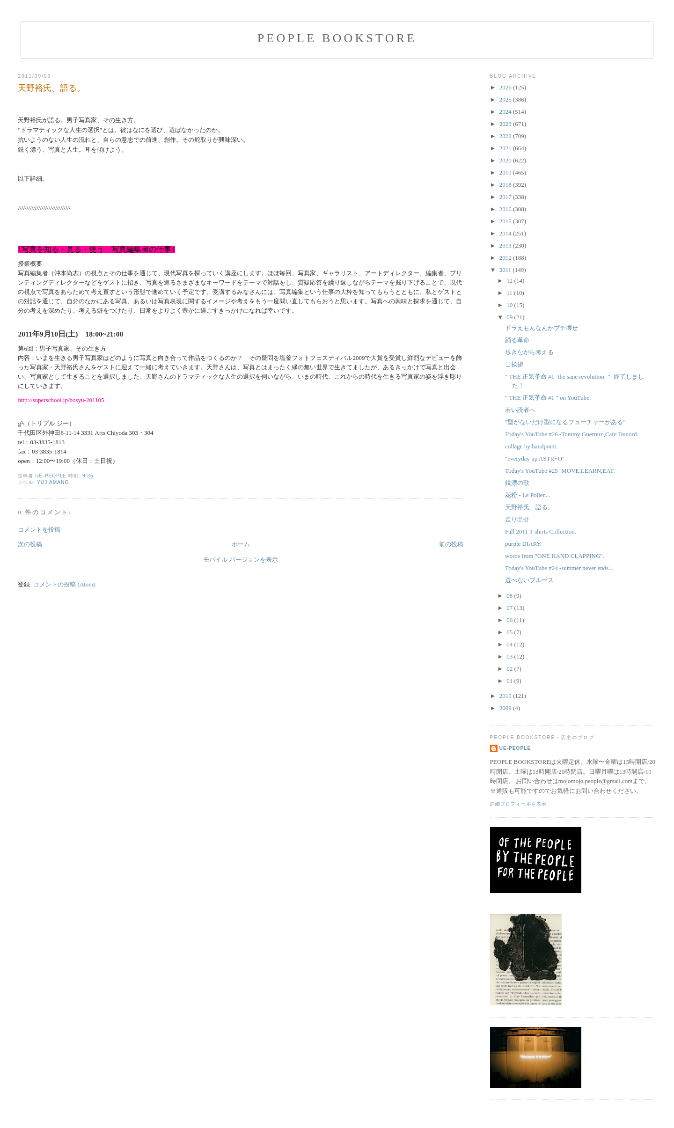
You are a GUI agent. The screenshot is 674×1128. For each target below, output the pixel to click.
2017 (506, 196)
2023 (506, 123)
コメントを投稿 (39, 529)
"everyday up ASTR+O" (534, 458)
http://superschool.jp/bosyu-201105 (61, 399)
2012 (506, 257)
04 (510, 644)
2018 (506, 184)
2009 (506, 707)
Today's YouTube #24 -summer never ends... (559, 567)
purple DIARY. (523, 543)
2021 (506, 148)
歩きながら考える (529, 352)
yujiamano (53, 482)
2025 (506, 99)
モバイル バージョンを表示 (240, 559)
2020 (506, 160)
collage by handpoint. (531, 446)
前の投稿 (451, 544)
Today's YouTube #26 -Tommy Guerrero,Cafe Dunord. (571, 434)
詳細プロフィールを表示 (518, 803)
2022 (506, 135)
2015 (506, 221)
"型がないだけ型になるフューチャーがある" (565, 421)
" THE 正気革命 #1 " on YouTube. (548, 397)
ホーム (241, 544)
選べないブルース (529, 580)
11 (510, 292)
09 (510, 317)
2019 (506, 172)
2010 (506, 695)
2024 (506, 111)
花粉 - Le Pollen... (527, 494)
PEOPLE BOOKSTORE (337, 38)
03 (510, 656)
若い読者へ (520, 409)
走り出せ (517, 519)
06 (510, 619)
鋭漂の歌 (517, 482)
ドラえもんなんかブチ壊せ (541, 327)
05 (510, 632)
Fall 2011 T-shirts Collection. (540, 531)
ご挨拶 (514, 364)
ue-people (515, 748)
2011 (506, 269)
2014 (506, 233)
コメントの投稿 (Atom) (64, 584)
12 (510, 280)
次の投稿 (30, 544)
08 (510, 595)
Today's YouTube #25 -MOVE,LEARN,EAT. (560, 470)
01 (510, 680)
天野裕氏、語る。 (529, 507)
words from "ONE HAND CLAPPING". (554, 555)
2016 (506, 208)
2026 (506, 87)
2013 (506, 245)
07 (510, 607)
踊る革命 (517, 340)
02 (510, 668)
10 (510, 304)
